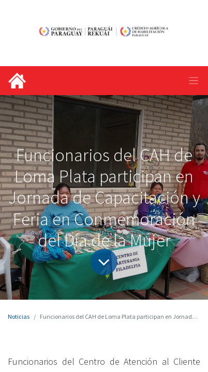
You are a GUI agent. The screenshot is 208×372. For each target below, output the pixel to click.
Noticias (18, 316)
